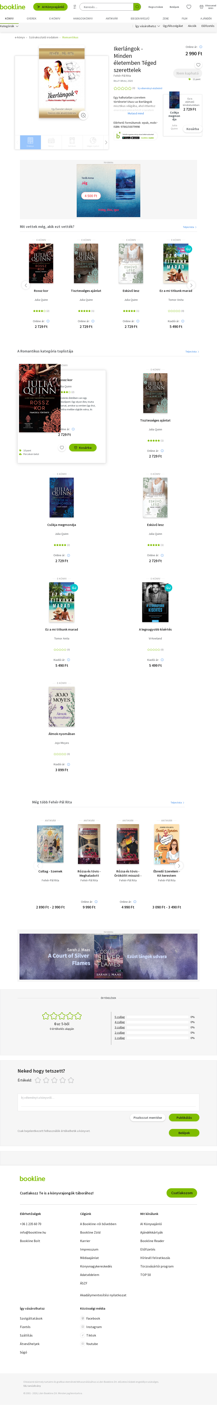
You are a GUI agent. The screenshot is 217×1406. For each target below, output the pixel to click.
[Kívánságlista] (188, 6)
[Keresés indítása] (137, 7)
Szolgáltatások (31, 1319)
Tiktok (88, 1336)
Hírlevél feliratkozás (155, 1258)
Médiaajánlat (89, 1258)
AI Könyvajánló (50, 7)
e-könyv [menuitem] (54, 18)
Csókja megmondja (61, 526)
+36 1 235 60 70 (30, 1225)
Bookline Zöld (90, 1233)
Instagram (91, 1327)
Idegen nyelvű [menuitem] (140, 18)
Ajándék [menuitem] (206, 18)
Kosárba (192, 130)
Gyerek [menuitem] (31, 18)
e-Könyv (41, 240)
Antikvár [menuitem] (112, 18)
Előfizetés (208, 27)
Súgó (23, 1353)
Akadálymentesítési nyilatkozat (103, 1296)
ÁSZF (83, 1284)
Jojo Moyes (61, 744)
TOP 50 (145, 1275)
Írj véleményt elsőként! (150, 89)
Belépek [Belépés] (174, 6)
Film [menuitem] (184, 18)
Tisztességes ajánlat (86, 291)
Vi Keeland (155, 639)
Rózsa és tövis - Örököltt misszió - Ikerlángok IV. (128, 874)
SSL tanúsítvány (32, 1386)
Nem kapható (188, 74)
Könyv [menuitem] (9, 18)
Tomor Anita (176, 300)
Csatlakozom (182, 1193)
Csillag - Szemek (50, 872)
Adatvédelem (89, 1275)
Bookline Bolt (30, 1242)
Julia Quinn (41, 300)
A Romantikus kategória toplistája (45, 352)
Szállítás (26, 1336)
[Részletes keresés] (75, 7)
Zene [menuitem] (166, 18)
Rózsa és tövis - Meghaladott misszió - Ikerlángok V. (89, 874)
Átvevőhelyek (29, 1345)
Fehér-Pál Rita (50, 881)
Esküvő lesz (131, 291)
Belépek (184, 1134)
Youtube (89, 1344)
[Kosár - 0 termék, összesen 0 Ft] (208, 6)
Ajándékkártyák (151, 1233)
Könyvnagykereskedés (96, 1267)
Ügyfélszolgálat (173, 27)
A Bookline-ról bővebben (98, 1225)
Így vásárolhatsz (145, 27)
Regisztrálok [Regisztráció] (156, 6)
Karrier (85, 1242)
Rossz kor (41, 291)
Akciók (192, 27)
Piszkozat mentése (148, 1118)
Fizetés (25, 1328)
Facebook (90, 1319)
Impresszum (89, 1250)
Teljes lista (190, 227)
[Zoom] (83, 116)
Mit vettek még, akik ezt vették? (47, 227)
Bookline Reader (152, 1242)
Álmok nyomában (62, 735)
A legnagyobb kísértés (155, 630)
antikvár (50, 821)
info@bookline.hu (33, 1233)
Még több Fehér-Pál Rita (52, 803)
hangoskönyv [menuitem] (83, 18)
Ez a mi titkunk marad (176, 291)
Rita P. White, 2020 (123, 81)
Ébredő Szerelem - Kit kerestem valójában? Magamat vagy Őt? (167, 874)
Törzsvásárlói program (157, 1267)
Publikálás (184, 1118)
